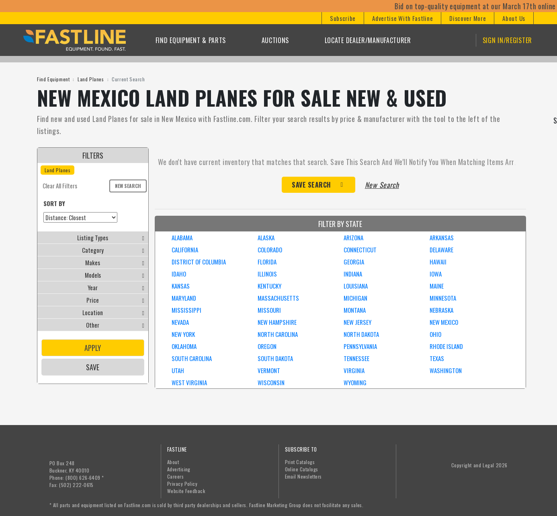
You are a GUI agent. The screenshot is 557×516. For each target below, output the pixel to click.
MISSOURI (269, 309)
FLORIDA (267, 261)
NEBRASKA (441, 309)
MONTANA (355, 309)
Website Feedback (186, 490)
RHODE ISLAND (446, 346)
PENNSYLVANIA (360, 346)
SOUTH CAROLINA (192, 358)
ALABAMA (182, 237)
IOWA (436, 273)
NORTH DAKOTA (361, 334)
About (173, 461)
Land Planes (91, 79)
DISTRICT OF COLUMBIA (199, 261)
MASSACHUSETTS (278, 297)
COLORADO (270, 249)
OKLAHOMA (184, 346)
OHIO (435, 334)
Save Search (311, 185)
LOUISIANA (356, 285)
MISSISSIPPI (186, 309)
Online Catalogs (301, 469)
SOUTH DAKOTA (275, 358)
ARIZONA (353, 237)
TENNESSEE (356, 358)
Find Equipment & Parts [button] (191, 40)
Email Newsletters (303, 476)
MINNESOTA (443, 297)
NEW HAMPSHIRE (277, 322)
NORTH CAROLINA (278, 334)
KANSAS (181, 285)
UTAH (178, 370)
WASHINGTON (446, 370)
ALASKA (266, 237)
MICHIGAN (355, 297)
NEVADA (180, 322)
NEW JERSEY (357, 322)
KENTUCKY (269, 285)
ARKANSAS (442, 237)
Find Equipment (53, 79)
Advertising (178, 469)
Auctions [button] (275, 40)
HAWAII (438, 261)
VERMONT (269, 370)
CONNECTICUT (360, 249)
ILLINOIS (267, 273)
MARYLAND (184, 297)
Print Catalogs (300, 461)
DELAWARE (441, 249)
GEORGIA (354, 261)
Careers (175, 476)
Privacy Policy (182, 483)
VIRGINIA (354, 370)
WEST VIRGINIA (189, 382)
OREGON (267, 346)
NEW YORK (183, 334)
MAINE (437, 285)
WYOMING (355, 382)
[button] (343, 18)
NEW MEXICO (444, 322)
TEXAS (437, 358)
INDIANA (353, 273)
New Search (128, 185)
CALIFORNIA (185, 249)
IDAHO (179, 273)
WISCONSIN (271, 382)
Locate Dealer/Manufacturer (368, 40)
